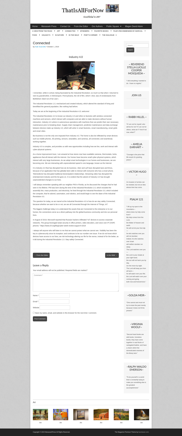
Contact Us (65, 26)
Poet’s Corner (90, 35)
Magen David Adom (134, 26)
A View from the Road (42, 31)
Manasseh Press (48, 26)
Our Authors (97, 26)
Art (58, 31)
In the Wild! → (112, 255)
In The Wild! (74, 35)
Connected (70, 31)
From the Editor (81, 26)
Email (35, 302)
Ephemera (84, 31)
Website (36, 308)
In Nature (59, 35)
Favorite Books (101, 31)
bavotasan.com (143, 432)
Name (36, 295)
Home (35, 26)
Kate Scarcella (40, 47)
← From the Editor (41, 255)
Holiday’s (46, 35)
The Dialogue (108, 35)
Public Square (112, 26)
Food (34, 35)
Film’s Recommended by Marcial (128, 31)
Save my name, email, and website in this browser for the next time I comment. (66, 313)
